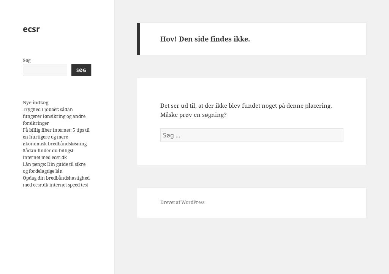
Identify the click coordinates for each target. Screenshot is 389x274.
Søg (27, 60)
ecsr (31, 28)
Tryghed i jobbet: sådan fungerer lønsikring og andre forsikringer (54, 116)
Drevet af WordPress (182, 202)
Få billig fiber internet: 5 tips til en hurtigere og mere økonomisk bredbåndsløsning (56, 137)
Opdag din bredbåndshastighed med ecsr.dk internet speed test (56, 181)
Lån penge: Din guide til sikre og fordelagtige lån (54, 167)
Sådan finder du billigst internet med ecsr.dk (48, 154)
